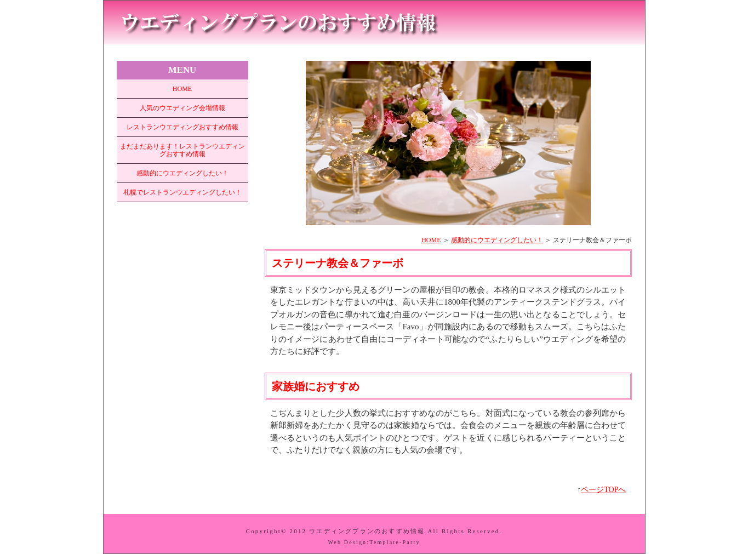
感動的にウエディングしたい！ (497, 240)
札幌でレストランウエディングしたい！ (182, 192)
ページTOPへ (603, 490)
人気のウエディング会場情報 (182, 108)
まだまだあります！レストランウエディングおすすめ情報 (182, 150)
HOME (431, 240)
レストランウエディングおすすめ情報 (182, 127)
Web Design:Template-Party (374, 542)
